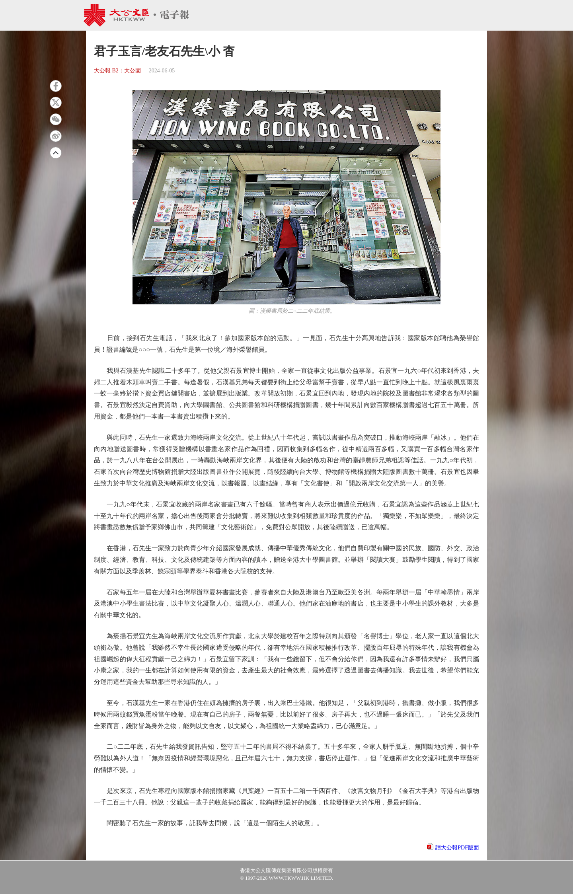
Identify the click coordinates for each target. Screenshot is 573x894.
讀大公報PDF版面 (457, 848)
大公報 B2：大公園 (117, 71)
